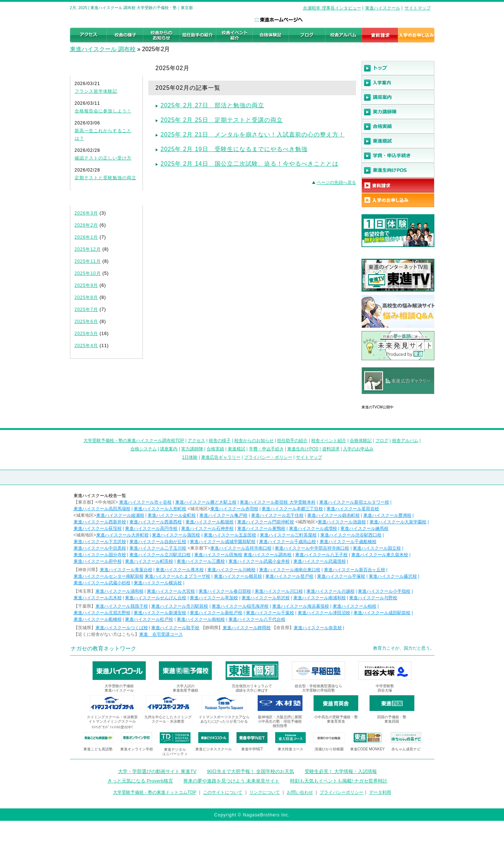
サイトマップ (418, 8)
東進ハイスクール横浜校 (158, 582)
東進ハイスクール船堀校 (209, 521)
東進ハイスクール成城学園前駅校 (222, 541)
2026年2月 (86, 225)
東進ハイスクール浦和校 (119, 591)
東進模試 (236, 448)
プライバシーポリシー (341, 792)
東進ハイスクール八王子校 (321, 554)
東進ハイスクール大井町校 (122, 535)
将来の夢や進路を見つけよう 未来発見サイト (231, 781)
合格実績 (215, 448)
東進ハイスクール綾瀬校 (120, 515)
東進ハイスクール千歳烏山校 (287, 541)
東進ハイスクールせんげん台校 (155, 597)
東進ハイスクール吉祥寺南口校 (240, 548)
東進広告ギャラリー (382, 398)
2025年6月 (86, 321)
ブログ (381, 440)
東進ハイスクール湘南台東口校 (289, 569)
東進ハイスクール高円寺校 (151, 528)
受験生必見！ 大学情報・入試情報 (341, 771)
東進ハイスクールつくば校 (121, 627)
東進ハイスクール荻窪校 (98, 528)
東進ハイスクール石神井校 (207, 528)
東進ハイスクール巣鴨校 (261, 528)
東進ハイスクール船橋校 (98, 619)
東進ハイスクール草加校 (214, 597)
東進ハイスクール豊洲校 (387, 515)
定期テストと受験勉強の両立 (105, 177)
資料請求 (331, 448)
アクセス (196, 440)
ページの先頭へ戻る (336, 182)
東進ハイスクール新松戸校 (216, 612)
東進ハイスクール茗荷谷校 (353, 508)
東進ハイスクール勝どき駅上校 (206, 502)
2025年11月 (88, 261)
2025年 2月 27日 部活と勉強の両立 (212, 105)
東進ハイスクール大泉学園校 (398, 521)
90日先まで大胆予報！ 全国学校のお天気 (250, 771)
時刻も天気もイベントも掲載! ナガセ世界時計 (338, 781)
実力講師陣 (192, 448)
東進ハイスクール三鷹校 (201, 561)
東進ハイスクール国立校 (377, 548)
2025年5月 (86, 333)
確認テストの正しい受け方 (103, 158)
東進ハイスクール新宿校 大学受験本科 (277, 502)
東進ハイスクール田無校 (218, 554)
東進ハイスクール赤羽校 (234, 508)
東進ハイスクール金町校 (172, 515)
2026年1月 (86, 237)
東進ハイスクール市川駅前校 (179, 606)
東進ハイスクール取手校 (175, 627)
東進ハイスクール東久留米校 (379, 554)
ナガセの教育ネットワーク (103, 648)
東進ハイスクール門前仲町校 (265, 521)
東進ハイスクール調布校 (267, 554)
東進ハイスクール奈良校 (318, 627)
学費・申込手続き (266, 448)
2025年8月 (86, 297)
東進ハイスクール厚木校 (180, 569)
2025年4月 (86, 345)
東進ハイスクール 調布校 (103, 49)
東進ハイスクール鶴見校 (238, 576)
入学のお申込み (358, 448)
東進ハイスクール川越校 (330, 591)
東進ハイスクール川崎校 (231, 569)
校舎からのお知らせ (254, 440)
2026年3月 (86, 213)
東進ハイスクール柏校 (354, 606)
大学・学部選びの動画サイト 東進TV (157, 771)
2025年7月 (86, 309)
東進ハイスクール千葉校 (270, 612)
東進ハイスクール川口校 (279, 591)
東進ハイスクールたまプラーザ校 (177, 576)
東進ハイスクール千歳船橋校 (348, 541)
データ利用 (380, 792)
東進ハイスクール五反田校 (230, 535)
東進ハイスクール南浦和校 (319, 597)
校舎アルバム (405, 440)
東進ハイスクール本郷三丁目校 (292, 508)
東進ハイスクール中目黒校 (100, 548)
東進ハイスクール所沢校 (266, 597)
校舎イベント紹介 (328, 440)
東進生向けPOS (302, 448)
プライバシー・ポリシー (268, 457)
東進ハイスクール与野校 (373, 597)
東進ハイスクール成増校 (313, 528)
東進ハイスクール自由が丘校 (157, 541)
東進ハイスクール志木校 (98, 597)
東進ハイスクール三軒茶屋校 (288, 535)
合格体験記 (361, 440)
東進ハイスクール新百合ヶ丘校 (354, 569)
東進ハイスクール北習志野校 (102, 612)
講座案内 (168, 448)
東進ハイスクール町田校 (149, 561)
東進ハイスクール (382, 8)
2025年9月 (86, 285)
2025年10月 (88, 273)
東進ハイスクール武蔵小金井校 (259, 561)
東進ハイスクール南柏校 (201, 619)
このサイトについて (222, 792)
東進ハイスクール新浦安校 (160, 612)
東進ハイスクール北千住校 (277, 515)
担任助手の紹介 (292, 440)
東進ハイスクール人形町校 (160, 508)
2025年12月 (88, 249)
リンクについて (264, 792)
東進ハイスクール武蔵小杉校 (102, 582)
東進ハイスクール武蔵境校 (319, 561)
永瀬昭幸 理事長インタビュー (332, 8)
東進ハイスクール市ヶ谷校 (145, 502)
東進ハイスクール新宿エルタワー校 (354, 502)
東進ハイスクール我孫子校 (121, 606)
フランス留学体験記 (96, 91)
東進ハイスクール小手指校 (384, 591)
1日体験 (190, 457)
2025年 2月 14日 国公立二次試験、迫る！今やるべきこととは (250, 164)
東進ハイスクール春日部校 (225, 591)
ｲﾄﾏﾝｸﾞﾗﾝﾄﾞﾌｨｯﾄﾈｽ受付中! (112, 727)
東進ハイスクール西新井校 (100, 521)
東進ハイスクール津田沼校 (324, 612)
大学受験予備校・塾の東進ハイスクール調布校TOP (133, 440)
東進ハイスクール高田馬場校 (102, 508)
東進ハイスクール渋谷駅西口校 (351, 535)
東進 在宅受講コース (161, 634)
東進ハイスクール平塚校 (341, 576)
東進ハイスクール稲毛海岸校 (240, 606)
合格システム (143, 448)
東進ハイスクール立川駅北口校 (160, 554)
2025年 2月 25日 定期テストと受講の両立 (222, 120)
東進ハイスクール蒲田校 (176, 535)
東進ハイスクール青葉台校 (126, 569)
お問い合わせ (300, 792)
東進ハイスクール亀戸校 (223, 515)
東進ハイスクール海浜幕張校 (300, 606)
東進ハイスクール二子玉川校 (157, 548)
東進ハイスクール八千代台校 (256, 619)
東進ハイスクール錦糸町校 (333, 515)
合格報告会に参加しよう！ (103, 111)
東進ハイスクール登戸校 (289, 576)
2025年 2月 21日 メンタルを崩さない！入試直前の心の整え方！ (253, 134)
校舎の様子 (220, 440)
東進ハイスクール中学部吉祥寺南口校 (312, 548)
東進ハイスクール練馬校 (364, 528)
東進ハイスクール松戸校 (149, 619)
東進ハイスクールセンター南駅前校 (109, 576)
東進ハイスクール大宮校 (171, 591)
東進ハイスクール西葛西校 (155, 521)
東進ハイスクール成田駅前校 (381, 612)
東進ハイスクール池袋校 (342, 521)
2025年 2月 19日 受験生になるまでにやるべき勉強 (234, 149)
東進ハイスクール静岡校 (247, 627)
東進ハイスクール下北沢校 (100, 541)
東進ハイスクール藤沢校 (393, 576)
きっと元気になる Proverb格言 (140, 781)
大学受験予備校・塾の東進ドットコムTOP (154, 792)
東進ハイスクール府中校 (98, 561)
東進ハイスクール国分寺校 (100, 554)
